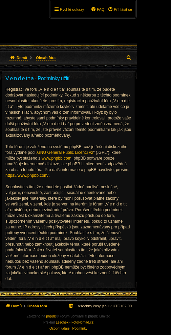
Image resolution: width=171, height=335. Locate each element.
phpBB (51, 316)
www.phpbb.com (56, 158)
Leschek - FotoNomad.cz (74, 322)
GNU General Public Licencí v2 (65, 152)
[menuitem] (120, 9)
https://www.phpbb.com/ (26, 175)
